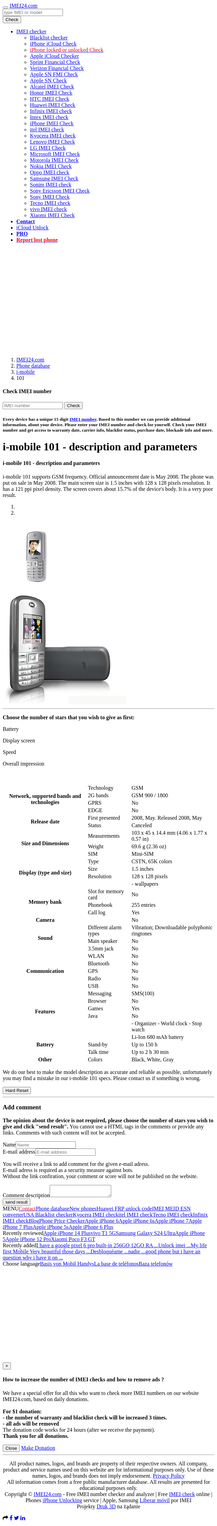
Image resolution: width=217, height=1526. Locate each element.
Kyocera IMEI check (53, 136)
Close (11, 1450)
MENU (11, 1211)
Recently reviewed (23, 1235)
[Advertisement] (110, 296)
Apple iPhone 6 (102, 1223)
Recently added (19, 1247)
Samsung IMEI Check (54, 178)
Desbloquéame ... (109, 1253)
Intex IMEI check (49, 117)
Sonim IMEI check (50, 185)
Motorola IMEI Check (54, 160)
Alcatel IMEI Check (52, 87)
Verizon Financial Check (57, 68)
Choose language (21, 1266)
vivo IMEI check (48, 209)
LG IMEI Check (48, 148)
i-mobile (25, 372)
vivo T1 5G (103, 1235)
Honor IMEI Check (51, 93)
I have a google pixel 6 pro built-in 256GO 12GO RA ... (97, 1247)
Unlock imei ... (174, 1247)
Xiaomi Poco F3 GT (73, 1241)
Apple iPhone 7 (172, 1223)
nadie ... (137, 1253)
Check (11, 19)
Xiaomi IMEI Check (52, 215)
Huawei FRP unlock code (124, 1211)
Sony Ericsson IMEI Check (60, 191)
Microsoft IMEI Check (55, 154)
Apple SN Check (48, 80)
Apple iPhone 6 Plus (91, 1229)
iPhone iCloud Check (53, 44)
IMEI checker (31, 31)
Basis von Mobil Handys (67, 1266)
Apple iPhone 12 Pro (28, 1241)
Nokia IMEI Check (51, 166)
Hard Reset (16, 1090)
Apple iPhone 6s (137, 1223)
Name (9, 1144)
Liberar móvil (155, 1502)
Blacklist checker (49, 38)
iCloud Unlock (32, 227)
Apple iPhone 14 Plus (67, 1235)
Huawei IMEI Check (52, 105)
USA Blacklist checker (48, 1217)
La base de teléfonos (116, 1266)
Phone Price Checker (62, 1223)
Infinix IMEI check (51, 111)
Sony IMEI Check (49, 197)
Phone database (33, 366)
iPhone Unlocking (62, 1502)
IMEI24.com (23, 6)
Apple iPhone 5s (51, 1229)
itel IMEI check (47, 129)
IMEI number (82, 419)
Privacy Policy (169, 1478)
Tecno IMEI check (50, 203)
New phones (83, 1211)
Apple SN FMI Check (54, 74)
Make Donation (38, 1450)
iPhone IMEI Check (51, 123)
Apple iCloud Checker (54, 56)
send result (16, 1204)
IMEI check (182, 1496)
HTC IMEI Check (49, 99)
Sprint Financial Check (55, 62)
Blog (34, 1223)
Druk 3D (106, 1508)
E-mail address (19, 1152)
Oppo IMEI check (49, 172)
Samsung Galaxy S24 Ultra (145, 1235)
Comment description (26, 1197)
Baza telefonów (155, 1266)
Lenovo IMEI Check (52, 142)
